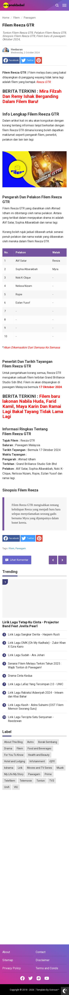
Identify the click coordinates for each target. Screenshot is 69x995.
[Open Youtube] (47, 978)
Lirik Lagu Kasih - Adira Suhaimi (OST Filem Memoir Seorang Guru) (35, 707)
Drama (8, 748)
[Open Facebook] (22, 978)
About (6, 952)
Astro (30, 742)
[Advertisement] (34, 829)
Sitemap (7, 960)
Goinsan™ (54, 990)
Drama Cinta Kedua (20, 675)
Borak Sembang (47, 742)
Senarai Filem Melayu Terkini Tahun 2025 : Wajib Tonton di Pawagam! (34, 665)
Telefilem (9, 780)
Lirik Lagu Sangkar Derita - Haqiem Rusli (34, 634)
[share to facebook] (11, 60)
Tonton (40, 780)
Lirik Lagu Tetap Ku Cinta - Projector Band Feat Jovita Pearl (30, 624)
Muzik (60, 767)
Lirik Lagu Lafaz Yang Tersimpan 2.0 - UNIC (35, 684)
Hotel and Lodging (14, 761)
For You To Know (14, 754)
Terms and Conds (47, 968)
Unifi (6, 787)
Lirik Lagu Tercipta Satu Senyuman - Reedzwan (31, 719)
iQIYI (52, 761)
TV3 (51, 780)
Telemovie (26, 780)
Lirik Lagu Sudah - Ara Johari (26, 655)
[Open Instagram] (38, 978)
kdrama (8, 767)
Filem (11, 548)
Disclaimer (42, 960)
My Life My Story (14, 774)
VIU (16, 787)
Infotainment (37, 761)
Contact (40, 952)
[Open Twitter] (30, 978)
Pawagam (20, 548)
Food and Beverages (39, 748)
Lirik (20, 767)
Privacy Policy (11, 968)
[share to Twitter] (27, 60)
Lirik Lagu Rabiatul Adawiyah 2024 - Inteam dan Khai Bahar (35, 694)
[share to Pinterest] (38, 60)
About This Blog (13, 742)
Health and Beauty (38, 754)
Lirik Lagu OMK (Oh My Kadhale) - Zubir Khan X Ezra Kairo (37, 644)
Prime (48, 774)
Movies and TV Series (39, 767)
